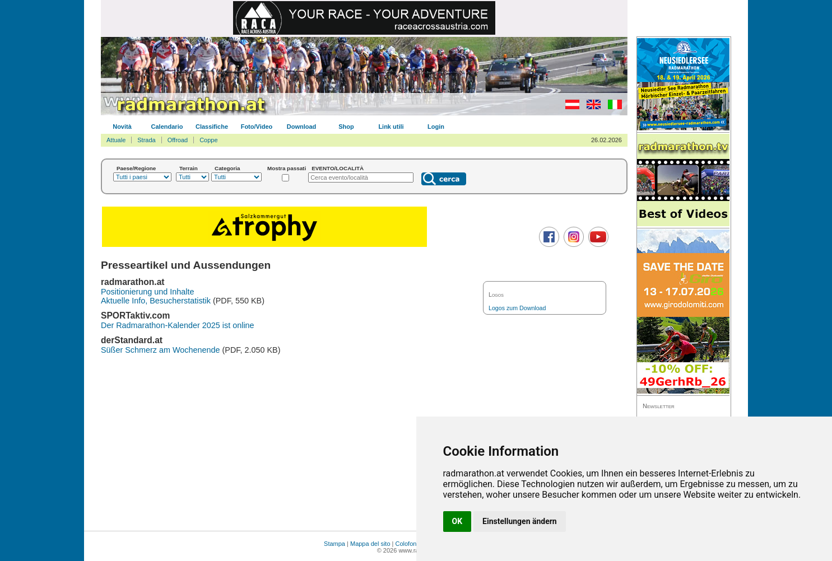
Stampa (334, 543)
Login (435, 126)
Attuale (116, 140)
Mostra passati (286, 168)
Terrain (188, 168)
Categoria (227, 168)
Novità (122, 126)
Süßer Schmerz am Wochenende (160, 349)
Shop (346, 126)
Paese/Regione (136, 168)
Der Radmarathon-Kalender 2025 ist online (177, 325)
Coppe (208, 140)
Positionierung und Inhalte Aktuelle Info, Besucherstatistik (156, 296)
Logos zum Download (517, 308)
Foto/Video (257, 126)
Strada (146, 140)
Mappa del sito (370, 543)
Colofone (408, 543)
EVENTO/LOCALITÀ (338, 168)
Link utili (390, 126)
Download (302, 126)
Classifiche (212, 126)
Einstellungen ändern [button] (519, 521)
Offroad (178, 140)
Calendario (167, 126)
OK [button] (457, 521)
